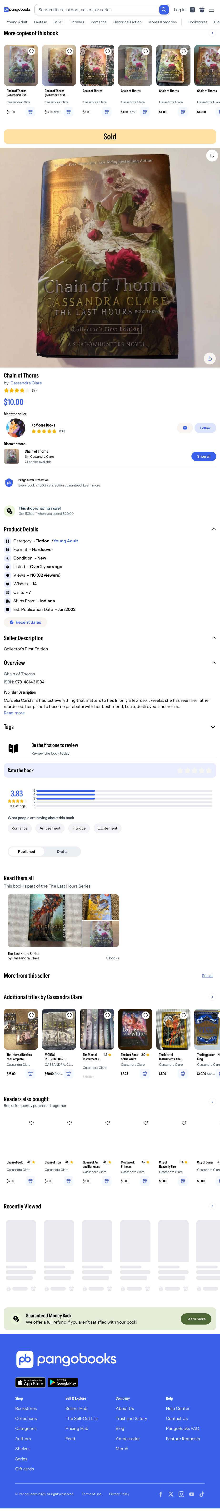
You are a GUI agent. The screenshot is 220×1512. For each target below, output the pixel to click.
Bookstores (197, 22)
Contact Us (177, 1418)
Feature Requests (183, 1438)
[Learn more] (196, 1319)
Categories (25, 1428)
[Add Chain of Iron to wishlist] (69, 1123)
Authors (23, 1438)
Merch (122, 1448)
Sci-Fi (58, 22)
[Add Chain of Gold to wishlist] (31, 1123)
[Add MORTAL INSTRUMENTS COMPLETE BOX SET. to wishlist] (69, 1015)
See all (207, 975)
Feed (70, 1438)
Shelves (22, 1448)
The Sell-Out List (81, 1418)
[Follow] (205, 428)
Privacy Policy (119, 1494)
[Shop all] (203, 456)
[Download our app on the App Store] (30, 1382)
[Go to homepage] (17, 9)
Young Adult (17, 22)
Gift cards (24, 1468)
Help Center (178, 1408)
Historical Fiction (127, 22)
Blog (120, 1428)
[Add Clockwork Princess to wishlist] (146, 1123)
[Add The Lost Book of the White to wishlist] (146, 1015)
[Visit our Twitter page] (171, 1494)
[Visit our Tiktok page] (202, 1494)
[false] (185, 428)
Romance (99, 22)
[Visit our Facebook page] (161, 1494)
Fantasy (40, 22)
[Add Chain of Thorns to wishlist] (212, 156)
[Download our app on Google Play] (63, 1382)
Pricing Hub (76, 1428)
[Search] (164, 10)
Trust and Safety (131, 1418)
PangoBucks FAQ (182, 1428)
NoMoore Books (43, 424)
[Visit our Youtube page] (192, 1494)
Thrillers (77, 22)
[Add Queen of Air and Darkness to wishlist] (107, 1123)
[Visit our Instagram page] (181, 1494)
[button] (110, 529)
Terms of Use (91, 1494)
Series (21, 1458)
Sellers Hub (76, 1408)
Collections (26, 1418)
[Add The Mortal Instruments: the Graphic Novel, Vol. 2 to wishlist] (184, 1015)
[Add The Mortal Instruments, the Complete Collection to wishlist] (107, 1015)
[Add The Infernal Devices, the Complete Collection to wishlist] (31, 1015)
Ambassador (128, 1438)
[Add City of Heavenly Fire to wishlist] (184, 1123)
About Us (125, 1408)
